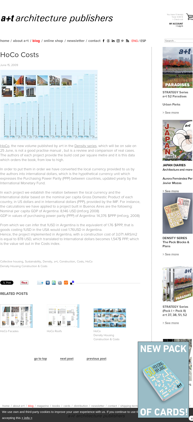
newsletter (75, 41)
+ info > (27, 418)
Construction (67, 261)
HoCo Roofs (54, 331)
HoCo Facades (9, 331)
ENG (135, 41)
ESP (143, 41)
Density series (85, 146)
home (4, 41)
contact (94, 41)
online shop (53, 41)
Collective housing (11, 261)
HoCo (4, 146)
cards (67, 406)
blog (36, 41)
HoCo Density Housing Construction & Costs (106, 335)
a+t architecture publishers (62, 18)
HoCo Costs (19, 55)
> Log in (179, 26)
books (56, 406)
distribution (81, 406)
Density (47, 261)
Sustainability (33, 261)
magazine (43, 406)
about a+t (21, 41)
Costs (80, 261)
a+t (56, 261)
